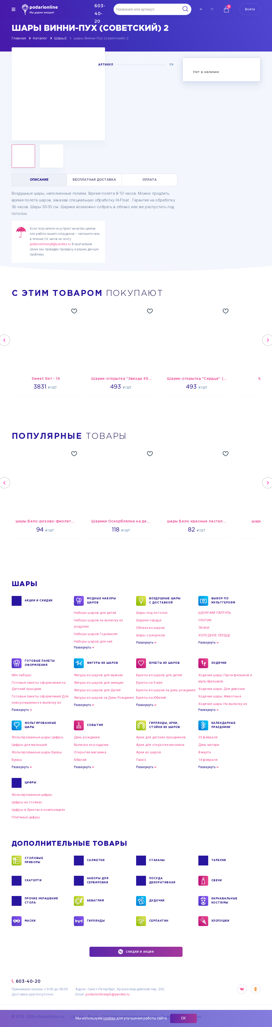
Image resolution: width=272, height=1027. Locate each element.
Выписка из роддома (91, 745)
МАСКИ (30, 921)
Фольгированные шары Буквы (37, 752)
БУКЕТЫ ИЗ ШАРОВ (164, 663)
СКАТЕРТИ (33, 881)
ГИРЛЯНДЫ (96, 921)
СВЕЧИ (216, 881)
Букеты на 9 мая (149, 682)
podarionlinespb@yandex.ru (50, 244)
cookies (109, 1018)
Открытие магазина (90, 752)
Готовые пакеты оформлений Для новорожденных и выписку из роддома (40, 702)
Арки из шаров (148, 752)
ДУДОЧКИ (157, 901)
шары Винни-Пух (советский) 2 (101, 38)
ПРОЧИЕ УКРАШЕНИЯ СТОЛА (41, 901)
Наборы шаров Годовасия (96, 634)
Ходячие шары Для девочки (221, 689)
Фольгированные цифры (32, 795)
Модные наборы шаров (101, 601)
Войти (250, 9)
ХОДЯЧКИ (219, 663)
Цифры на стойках (27, 802)
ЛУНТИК (205, 620)
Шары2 (60, 38)
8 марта (204, 752)
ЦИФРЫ (31, 783)
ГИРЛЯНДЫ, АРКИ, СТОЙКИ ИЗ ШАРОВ (164, 725)
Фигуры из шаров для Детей (97, 690)
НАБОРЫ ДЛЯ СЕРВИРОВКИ (98, 881)
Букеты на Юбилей (151, 698)
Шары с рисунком (150, 635)
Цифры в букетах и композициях (38, 810)
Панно (141, 760)
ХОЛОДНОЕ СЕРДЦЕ (214, 635)
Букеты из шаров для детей (159, 675)
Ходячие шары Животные (219, 696)
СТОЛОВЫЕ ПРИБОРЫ (34, 860)
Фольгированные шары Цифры (38, 737)
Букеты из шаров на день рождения (166, 690)
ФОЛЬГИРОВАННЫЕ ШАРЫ (40, 725)
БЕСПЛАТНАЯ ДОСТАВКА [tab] (94, 179)
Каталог (40, 38)
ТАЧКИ (203, 628)
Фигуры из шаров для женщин (99, 682)
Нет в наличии (206, 72)
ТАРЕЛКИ (218, 860)
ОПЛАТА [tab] (149, 179)
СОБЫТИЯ (95, 725)
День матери (208, 745)
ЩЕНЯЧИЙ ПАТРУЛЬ (214, 613)
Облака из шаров (150, 628)
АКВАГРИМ (95, 901)
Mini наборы (22, 675)
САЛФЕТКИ (96, 860)
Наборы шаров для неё (93, 641)
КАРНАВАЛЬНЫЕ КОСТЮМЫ (224, 901)
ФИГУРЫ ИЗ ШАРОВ (102, 663)
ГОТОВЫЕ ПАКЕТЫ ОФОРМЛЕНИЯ (40, 663)
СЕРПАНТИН (159, 921)
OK (256, 989)
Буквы (17, 760)
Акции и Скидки (39, 601)
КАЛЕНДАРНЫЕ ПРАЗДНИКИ (223, 725)
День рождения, (87, 737)
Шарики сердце (148, 620)
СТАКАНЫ (157, 860)
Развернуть (82, 647)
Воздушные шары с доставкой (165, 601)
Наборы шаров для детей (95, 613)
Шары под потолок (152, 613)
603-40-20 (28, 981)
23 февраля (208, 737)
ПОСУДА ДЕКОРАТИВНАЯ (162, 881)
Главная (19, 38)
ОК (183, 1018)
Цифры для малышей (29, 745)
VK (242, 989)
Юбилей (80, 760)
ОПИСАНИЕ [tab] (39, 179)
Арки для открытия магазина (160, 745)
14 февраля (208, 760)
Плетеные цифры (26, 817)
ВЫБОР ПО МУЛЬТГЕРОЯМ (223, 601)
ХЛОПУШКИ (220, 921)
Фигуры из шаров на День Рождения (104, 698)
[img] (13, 9)
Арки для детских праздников (161, 737)
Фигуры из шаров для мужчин (98, 675)
